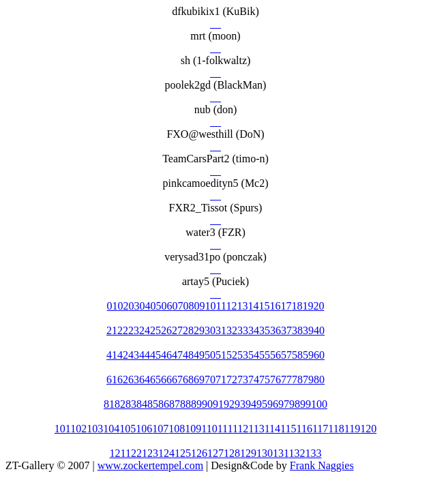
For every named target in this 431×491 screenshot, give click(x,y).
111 (225, 428)
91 (218, 404)
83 (130, 404)
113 (256, 428)
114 (272, 428)
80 (319, 379)
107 (160, 428)
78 (297, 379)
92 (229, 404)
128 (232, 453)
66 (166, 379)
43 (133, 355)
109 (193, 428)
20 (318, 306)
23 (133, 330)
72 (231, 379)
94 (251, 404)
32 (231, 330)
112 (240, 428)
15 (263, 306)
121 (117, 453)
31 (221, 330)
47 (177, 355)
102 (78, 428)
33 (242, 330)
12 (231, 306)
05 (156, 306)
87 (174, 404)
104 (111, 428)
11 (221, 306)
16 (274, 306)
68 (188, 379)
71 (221, 379)
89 (196, 404)
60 (319, 355)
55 (264, 355)
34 (253, 330)
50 (210, 355)
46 (166, 355)
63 (133, 379)
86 (163, 404)
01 (112, 306)
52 (231, 355)
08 (188, 306)
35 (264, 330)
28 (188, 330)
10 (210, 306)
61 (111, 379)
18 (296, 306)
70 (210, 379)
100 (319, 404)
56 (275, 355)
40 (319, 330)
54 (253, 355)
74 (253, 379)
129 (248, 453)
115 (288, 428)
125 (183, 453)
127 (215, 453)
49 (199, 355)
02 (123, 306)
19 (307, 306)
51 (221, 355)
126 (199, 453)
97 (283, 404)
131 (280, 453)
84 (141, 404)
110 (209, 428)
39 (308, 330)
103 (95, 428)
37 (286, 330)
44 (144, 355)
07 (178, 306)
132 (296, 453)
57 (286, 355)
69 (199, 379)
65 (155, 379)
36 (275, 330)
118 (336, 428)
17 (285, 306)
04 (145, 306)
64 (144, 379)
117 (320, 428)
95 (261, 404)
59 (308, 355)
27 (177, 330)
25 (155, 330)
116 (304, 428)
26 (166, 330)
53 (242, 355)
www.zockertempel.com (150, 465)
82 (120, 404)
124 (166, 453)
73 (242, 379)
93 (240, 404)
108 (176, 428)
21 (111, 330)
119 (352, 428)
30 (210, 330)
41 (111, 355)
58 (297, 355)
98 (294, 404)
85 (152, 404)
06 (167, 306)
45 (155, 355)
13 (242, 306)
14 (253, 306)
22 (122, 330)
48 (188, 355)
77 (286, 379)
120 (368, 428)
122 (133, 453)
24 (144, 330)
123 (150, 453)
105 (127, 428)
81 (109, 404)
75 (264, 379)
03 (134, 306)
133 (313, 453)
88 (185, 404)
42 (122, 355)
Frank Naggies (322, 465)
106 (144, 428)
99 (305, 404)
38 (297, 330)
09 (199, 306)
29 (199, 330)
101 (62, 428)
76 (275, 379)
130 (264, 453)
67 (177, 379)
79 (308, 379)
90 (207, 404)
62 (122, 379)
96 (272, 404)
